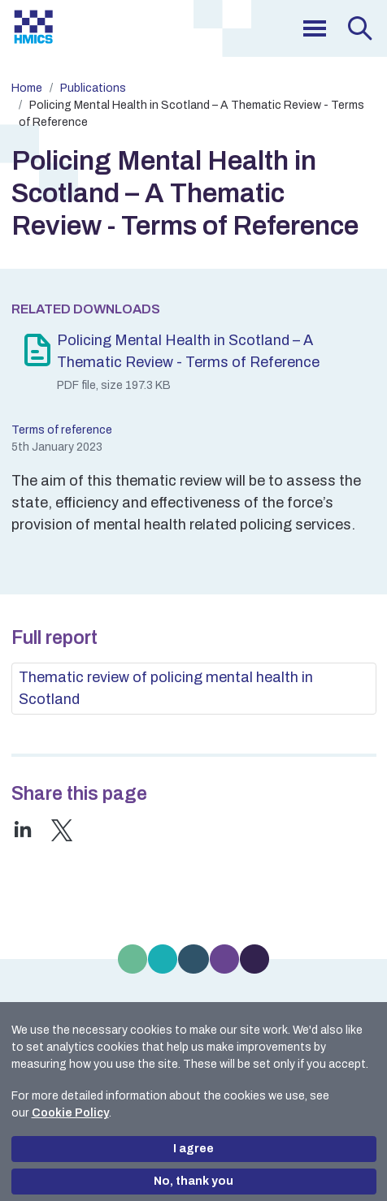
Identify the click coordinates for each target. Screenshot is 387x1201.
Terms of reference (61, 430)
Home (26, 88)
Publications (93, 88)
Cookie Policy (70, 1113)
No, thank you (193, 1181)
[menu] (314, 28)
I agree (193, 1149)
